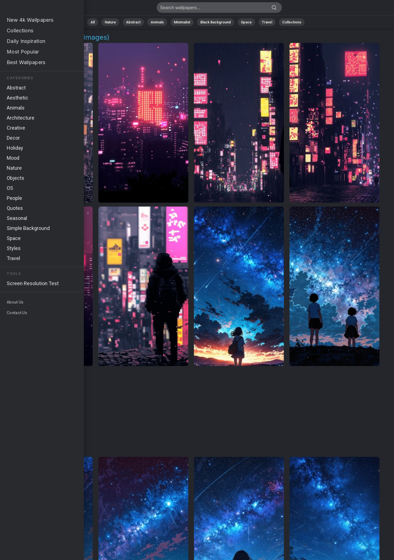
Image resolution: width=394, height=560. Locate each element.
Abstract (133, 22)
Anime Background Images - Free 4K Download (33, 9)
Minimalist (182, 22)
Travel (267, 22)
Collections (291, 22)
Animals (157, 22)
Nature (110, 22)
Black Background (215, 22)
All (93, 22)
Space (246, 22)
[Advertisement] (191, 412)
